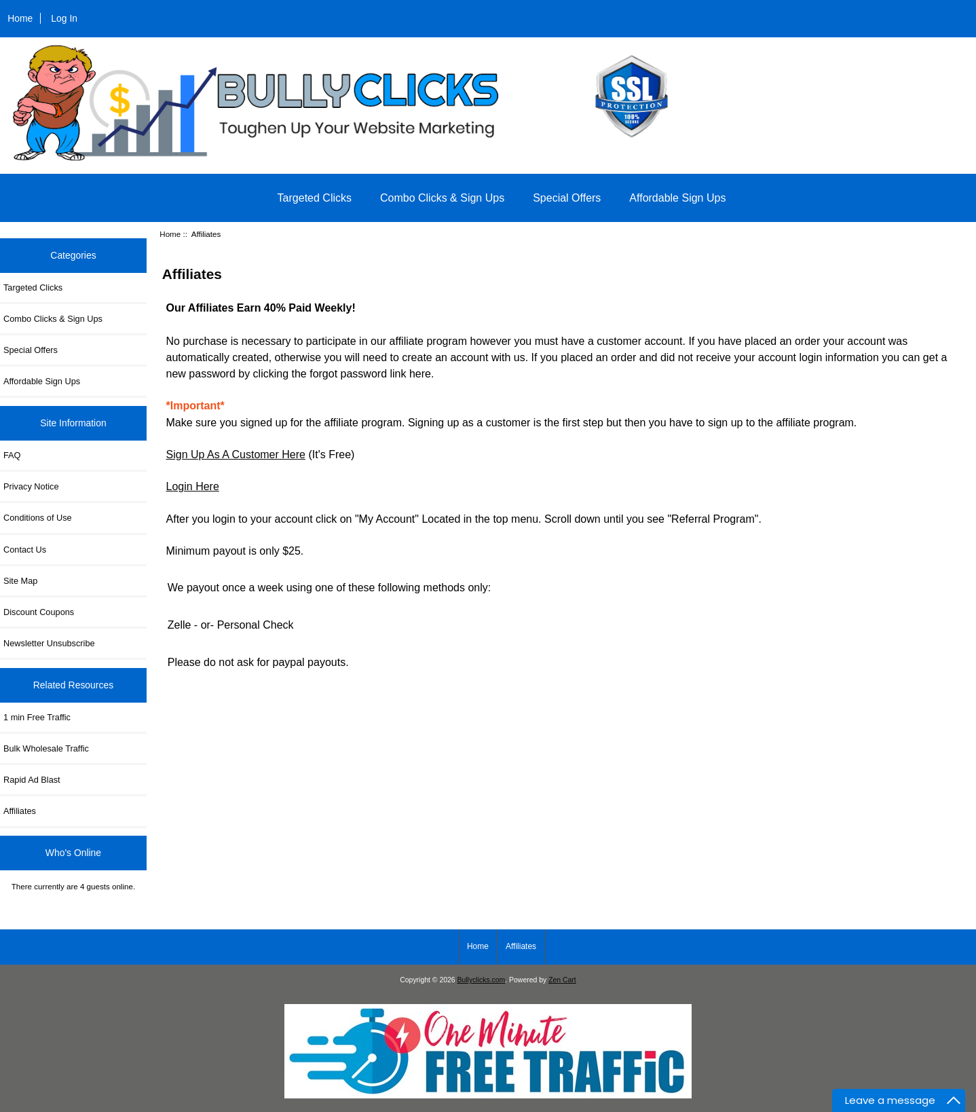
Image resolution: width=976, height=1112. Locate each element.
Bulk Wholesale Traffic (46, 748)
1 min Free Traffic (37, 717)
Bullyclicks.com (481, 980)
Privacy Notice (30, 486)
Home (20, 18)
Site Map (20, 581)
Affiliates (19, 811)
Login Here (192, 486)
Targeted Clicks (315, 198)
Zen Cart (562, 980)
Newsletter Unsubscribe (49, 643)
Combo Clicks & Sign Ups (442, 198)
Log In (64, 18)
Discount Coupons (38, 612)
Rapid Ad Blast (31, 780)
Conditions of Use (37, 518)
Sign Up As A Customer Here (235, 454)
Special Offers (567, 198)
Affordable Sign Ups (677, 198)
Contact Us (24, 549)
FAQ (12, 455)
